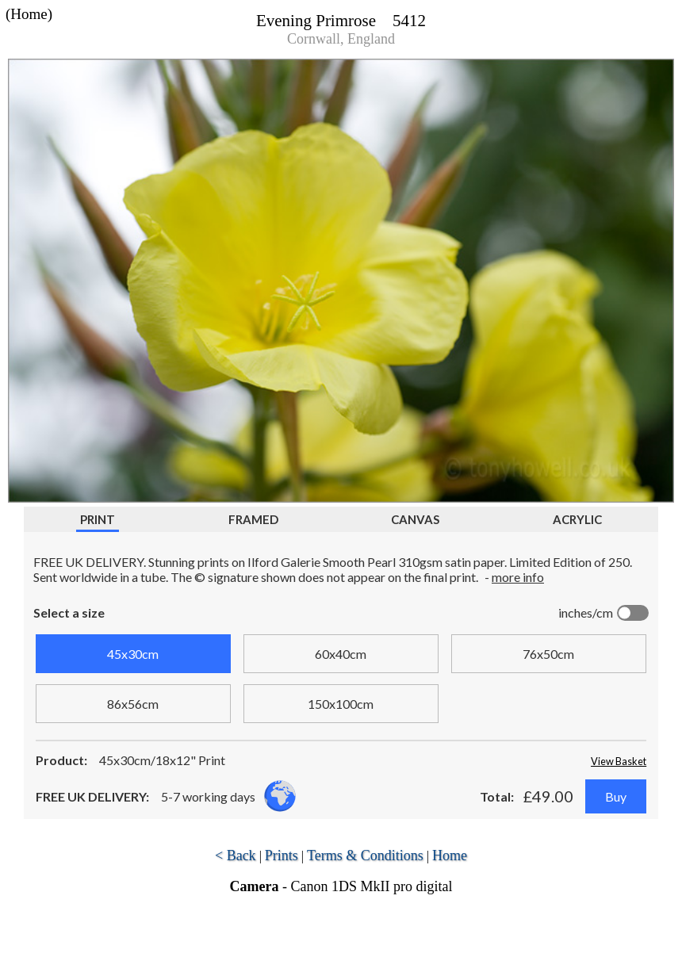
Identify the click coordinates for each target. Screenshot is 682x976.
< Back (235, 855)
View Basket (618, 761)
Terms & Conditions (365, 855)
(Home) (29, 14)
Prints (281, 855)
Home (449, 855)
